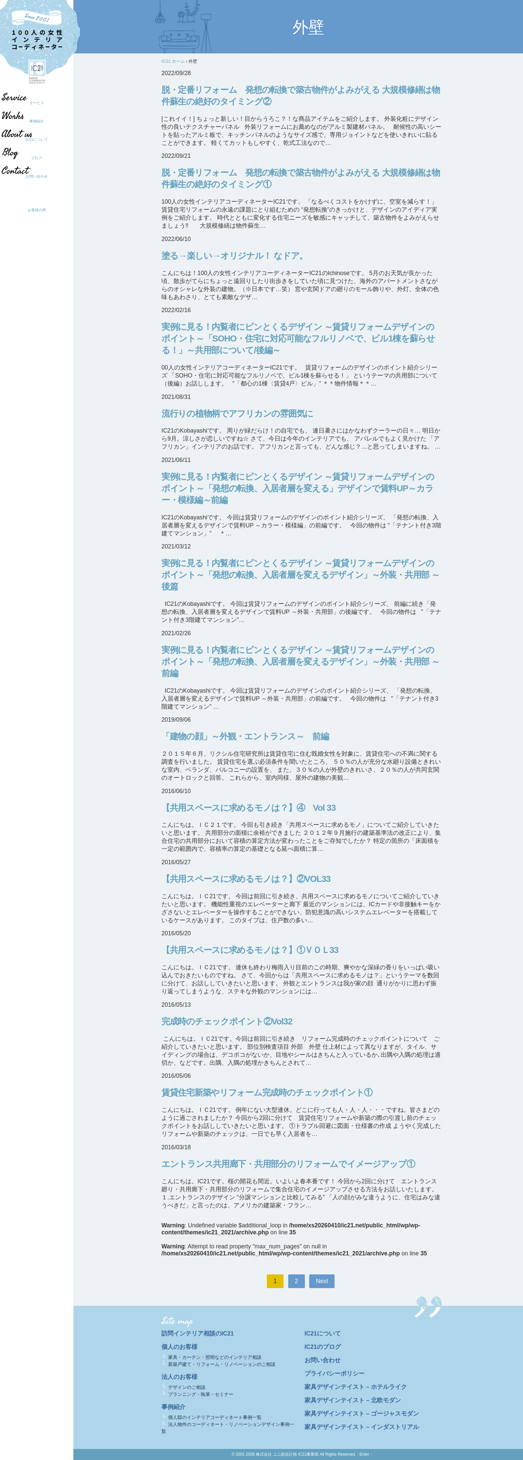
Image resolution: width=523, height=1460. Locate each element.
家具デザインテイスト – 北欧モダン (353, 1400)
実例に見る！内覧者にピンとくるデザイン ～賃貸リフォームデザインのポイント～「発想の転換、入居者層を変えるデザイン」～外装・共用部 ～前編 (300, 661)
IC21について (36, 140)
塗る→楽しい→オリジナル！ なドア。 (234, 256)
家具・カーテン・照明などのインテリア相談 (215, 1357)
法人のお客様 (179, 1377)
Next (322, 1281)
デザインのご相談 (186, 1387)
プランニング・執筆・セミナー (200, 1394)
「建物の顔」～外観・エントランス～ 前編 (245, 736)
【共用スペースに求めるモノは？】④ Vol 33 (248, 808)
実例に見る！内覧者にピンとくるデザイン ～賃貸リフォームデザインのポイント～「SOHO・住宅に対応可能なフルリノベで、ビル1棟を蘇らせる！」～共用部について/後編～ (298, 338)
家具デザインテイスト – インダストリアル (362, 1427)
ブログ (33, 158)
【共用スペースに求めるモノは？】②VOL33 (245, 879)
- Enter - (364, 1454)
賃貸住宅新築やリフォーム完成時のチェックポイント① (266, 1092)
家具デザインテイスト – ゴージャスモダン (362, 1413)
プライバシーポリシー (335, 1373)
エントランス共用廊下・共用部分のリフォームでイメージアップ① (288, 1164)
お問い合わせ (37, 176)
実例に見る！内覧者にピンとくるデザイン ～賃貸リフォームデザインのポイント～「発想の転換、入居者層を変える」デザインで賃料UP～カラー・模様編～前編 (297, 488)
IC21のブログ (323, 1347)
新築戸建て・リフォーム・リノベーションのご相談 (222, 1364)
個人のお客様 (179, 1347)
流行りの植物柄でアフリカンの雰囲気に (237, 414)
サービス (36, 103)
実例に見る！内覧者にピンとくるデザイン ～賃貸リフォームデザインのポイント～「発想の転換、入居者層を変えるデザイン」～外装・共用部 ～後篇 (300, 574)
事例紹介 (36, 121)
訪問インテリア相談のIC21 (197, 1333)
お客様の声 (37, 210)
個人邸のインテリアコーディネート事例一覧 (215, 1417)
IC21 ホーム (173, 61)
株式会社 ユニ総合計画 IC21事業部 (287, 1454)
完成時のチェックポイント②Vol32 (226, 1021)
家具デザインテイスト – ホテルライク (356, 1387)
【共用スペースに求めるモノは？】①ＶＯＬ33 (249, 950)
